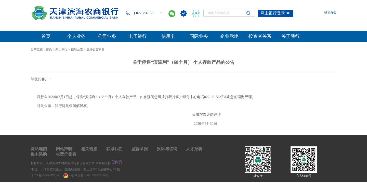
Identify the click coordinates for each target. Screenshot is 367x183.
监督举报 (140, 149)
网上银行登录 (272, 13)
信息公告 (77, 49)
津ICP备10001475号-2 (45, 175)
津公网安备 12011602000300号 (86, 175)
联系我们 (114, 149)
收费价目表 (66, 154)
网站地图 (39, 149)
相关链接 (89, 149)
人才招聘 (194, 149)
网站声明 (64, 149)
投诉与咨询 (167, 149)
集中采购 (39, 154)
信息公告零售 (95, 49)
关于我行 (61, 49)
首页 (49, 49)
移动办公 (330, 12)
